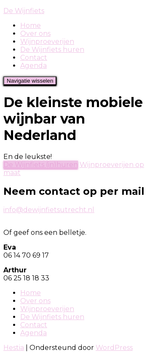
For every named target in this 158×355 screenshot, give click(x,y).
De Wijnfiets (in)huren (40, 165)
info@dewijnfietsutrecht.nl (48, 210)
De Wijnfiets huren (52, 50)
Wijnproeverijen (47, 42)
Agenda (33, 66)
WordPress (114, 348)
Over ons (35, 34)
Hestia (13, 348)
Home (30, 26)
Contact (33, 58)
